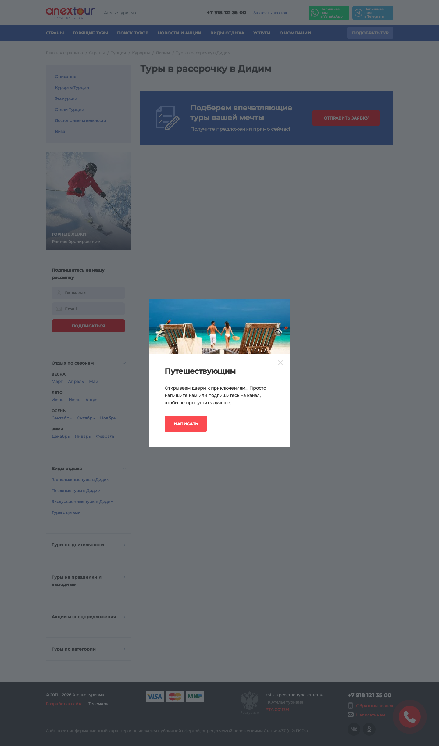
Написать (186, 423)
